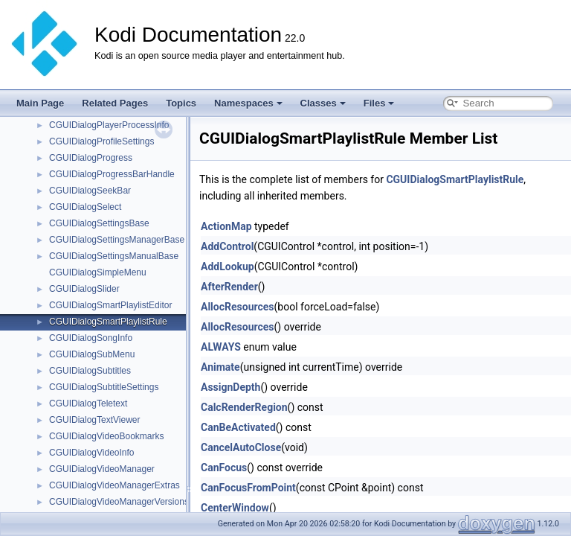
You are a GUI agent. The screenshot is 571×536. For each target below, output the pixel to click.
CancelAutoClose (241, 447)
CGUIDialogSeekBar (90, 190)
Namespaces (248, 103)
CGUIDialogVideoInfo (92, 452)
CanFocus (224, 467)
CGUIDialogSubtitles (90, 371)
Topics (181, 103)
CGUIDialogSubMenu (92, 354)
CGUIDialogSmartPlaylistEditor (110, 305)
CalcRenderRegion (244, 407)
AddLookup (227, 266)
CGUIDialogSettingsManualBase (113, 256)
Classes (323, 103)
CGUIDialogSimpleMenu (97, 272)
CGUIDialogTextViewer (95, 420)
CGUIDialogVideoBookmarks (106, 436)
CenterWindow (235, 508)
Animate (220, 367)
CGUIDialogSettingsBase (99, 223)
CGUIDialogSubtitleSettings (103, 387)
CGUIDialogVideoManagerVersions (119, 502)
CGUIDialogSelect (85, 207)
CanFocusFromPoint (248, 488)
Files (379, 103)
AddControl (227, 246)
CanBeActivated (238, 427)
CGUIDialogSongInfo (90, 338)
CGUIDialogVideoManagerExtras (114, 485)
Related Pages (115, 103)
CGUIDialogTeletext (88, 403)
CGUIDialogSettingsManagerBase (116, 239)
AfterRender (229, 287)
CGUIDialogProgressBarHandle (112, 174)
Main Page (40, 103)
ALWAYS (221, 347)
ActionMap (226, 226)
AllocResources (237, 307)
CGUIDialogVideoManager (102, 469)
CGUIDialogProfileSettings (101, 141)
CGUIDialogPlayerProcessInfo (109, 125)
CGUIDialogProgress (90, 158)
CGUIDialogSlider (84, 289)
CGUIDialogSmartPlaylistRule (108, 321)
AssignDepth (230, 387)
